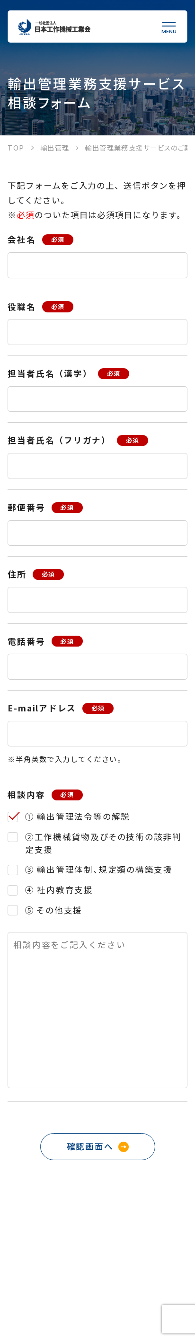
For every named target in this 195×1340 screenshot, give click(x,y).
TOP (16, 147)
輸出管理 (55, 147)
